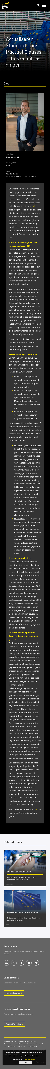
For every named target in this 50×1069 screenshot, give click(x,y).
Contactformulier (13, 1024)
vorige (34, 206)
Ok (26, 1062)
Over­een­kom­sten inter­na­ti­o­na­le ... (24, 912)
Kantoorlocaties (13, 993)
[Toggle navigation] (44, 5)
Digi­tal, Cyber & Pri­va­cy (19, 871)
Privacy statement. (29, 1059)
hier (35, 809)
